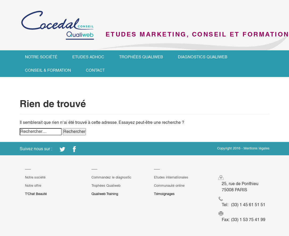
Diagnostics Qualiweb (202, 57)
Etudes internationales (171, 177)
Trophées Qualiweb (141, 57)
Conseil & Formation (48, 70)
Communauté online (169, 186)
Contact (95, 70)
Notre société (41, 57)
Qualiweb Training (104, 194)
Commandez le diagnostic (111, 177)
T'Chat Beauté (36, 194)
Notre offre (33, 186)
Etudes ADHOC (88, 57)
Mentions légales (257, 148)
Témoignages (164, 194)
